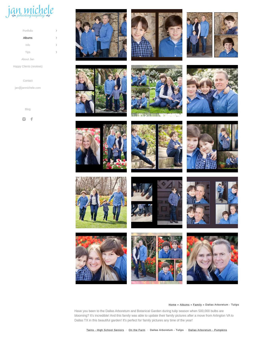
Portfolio (28, 30)
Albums (28, 37)
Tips (27, 52)
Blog (28, 109)
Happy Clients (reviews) (27, 66)
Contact (28, 80)
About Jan (27, 59)
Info (27, 45)
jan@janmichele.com (28, 87)
